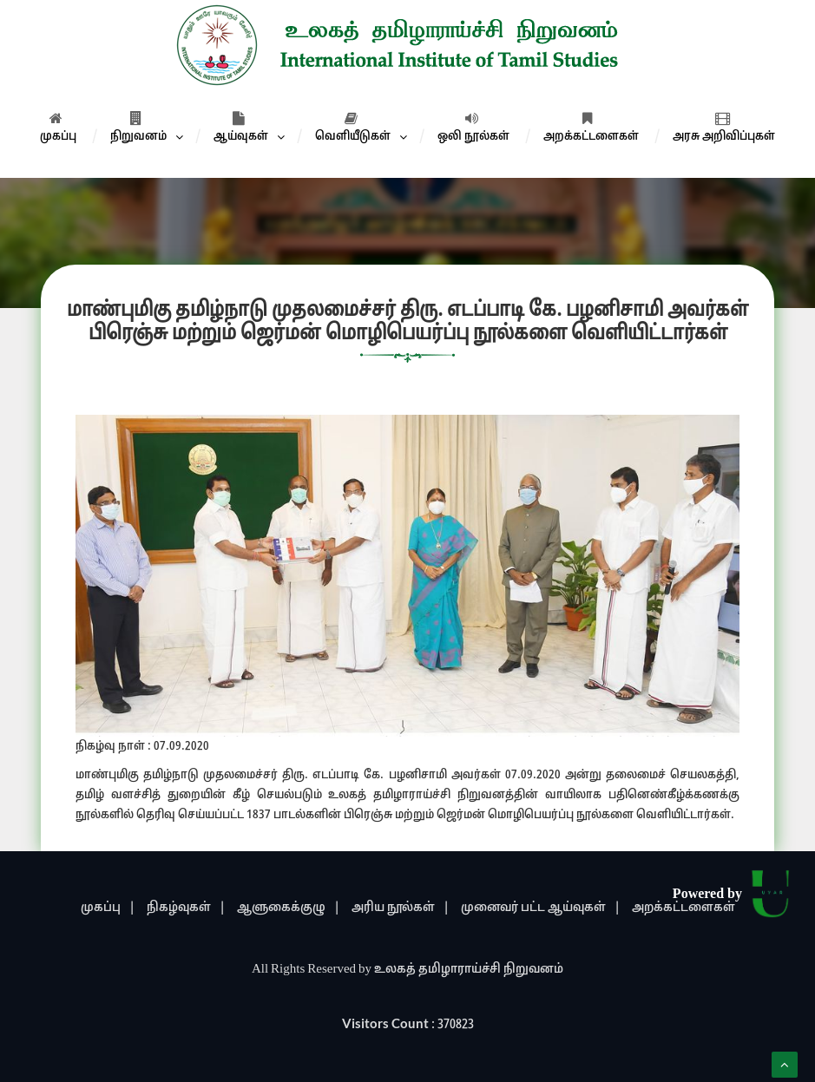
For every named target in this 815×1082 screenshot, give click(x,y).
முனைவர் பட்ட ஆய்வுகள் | (541, 908)
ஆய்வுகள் (241, 127)
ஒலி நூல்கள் (473, 127)
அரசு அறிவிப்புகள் (724, 127)
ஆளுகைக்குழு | (288, 908)
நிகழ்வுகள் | (186, 908)
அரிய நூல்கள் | (401, 908)
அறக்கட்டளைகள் (591, 127)
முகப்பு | (108, 908)
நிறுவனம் (138, 127)
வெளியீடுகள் (353, 127)
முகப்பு (58, 127)
